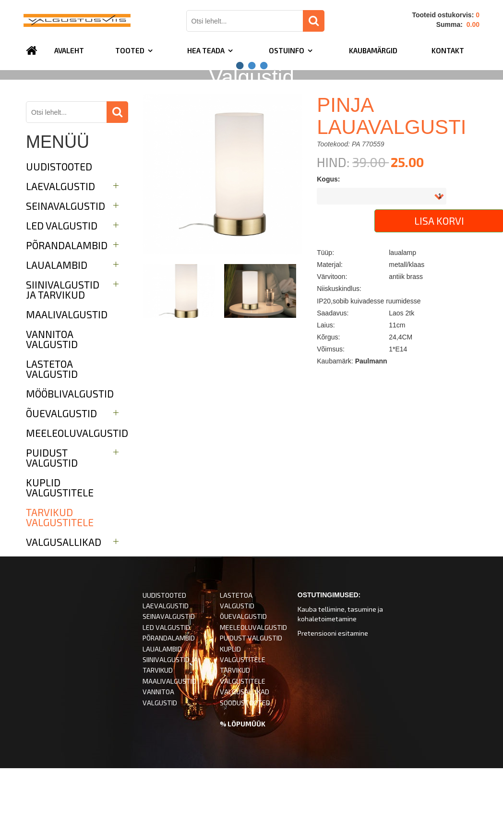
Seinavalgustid (65, 259)
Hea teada (206, 50)
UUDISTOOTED (59, 220)
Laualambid (56, 318)
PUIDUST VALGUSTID (251, 691)
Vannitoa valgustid (52, 392)
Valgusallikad (63, 595)
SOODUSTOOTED (245, 756)
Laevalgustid (60, 239)
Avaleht (69, 50)
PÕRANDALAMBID (169, 691)
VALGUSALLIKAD (244, 745)
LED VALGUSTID (166, 680)
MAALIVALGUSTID (169, 734)
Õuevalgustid (61, 466)
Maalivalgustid (67, 368)
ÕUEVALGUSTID (243, 669)
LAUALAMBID (162, 702)
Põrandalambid (67, 298)
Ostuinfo (286, 50)
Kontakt (447, 50)
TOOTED (129, 50)
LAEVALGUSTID (166, 659)
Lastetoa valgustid (52, 422)
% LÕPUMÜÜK (242, 777)
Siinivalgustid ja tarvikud (62, 343)
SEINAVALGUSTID (169, 669)
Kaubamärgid (373, 50)
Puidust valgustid (52, 511)
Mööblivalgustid (70, 447)
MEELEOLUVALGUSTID (253, 680)
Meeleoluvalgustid (77, 486)
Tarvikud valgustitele (60, 570)
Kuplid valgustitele (60, 541)
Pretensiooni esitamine (333, 686)
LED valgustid (61, 279)
